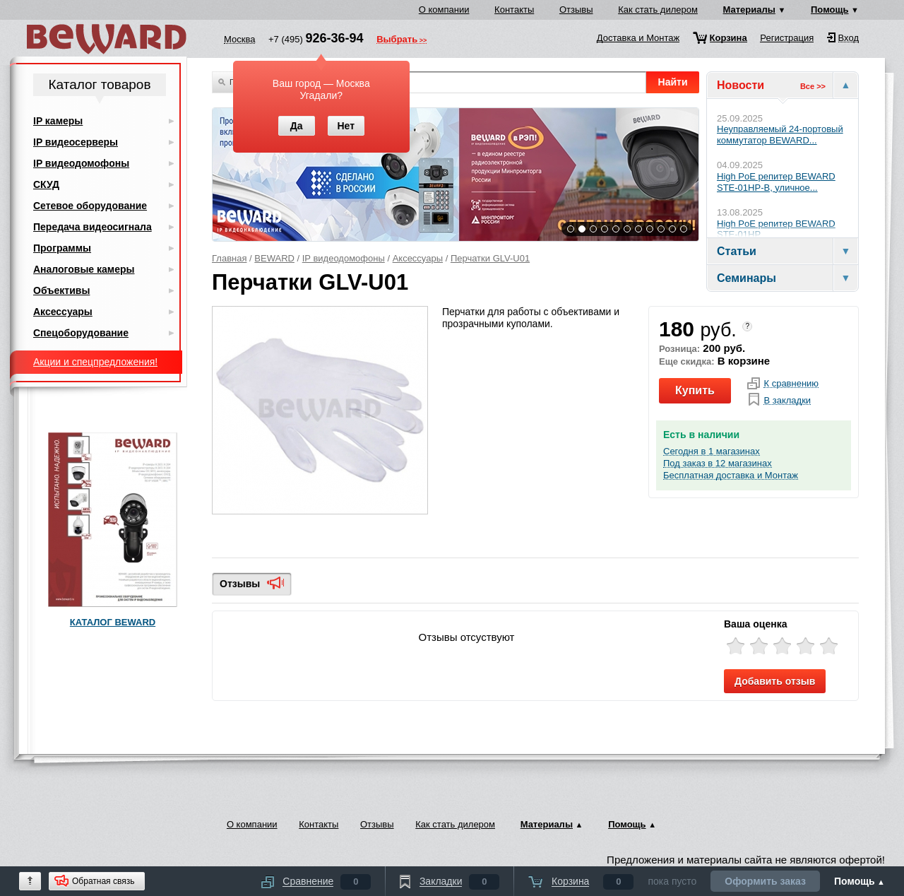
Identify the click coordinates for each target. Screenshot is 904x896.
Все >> (813, 86)
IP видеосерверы (75, 142)
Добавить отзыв (774, 681)
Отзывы (576, 9)
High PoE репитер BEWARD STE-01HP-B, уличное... (776, 182)
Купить (695, 390)
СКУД (46, 184)
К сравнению (791, 383)
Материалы (749, 9)
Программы (62, 248)
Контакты (514, 9)
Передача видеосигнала (92, 226)
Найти (673, 82)
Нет (346, 125)
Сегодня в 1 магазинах (711, 451)
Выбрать (396, 40)
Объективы (61, 290)
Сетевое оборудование (90, 205)
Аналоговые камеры (84, 269)
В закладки (787, 400)
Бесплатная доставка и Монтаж (730, 475)
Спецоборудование (81, 332)
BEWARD (274, 258)
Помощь (829, 9)
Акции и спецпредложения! (95, 361)
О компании (444, 9)
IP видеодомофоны (343, 258)
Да (296, 125)
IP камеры (58, 120)
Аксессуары (418, 258)
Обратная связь (103, 881)
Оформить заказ (765, 881)
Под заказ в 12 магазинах (717, 463)
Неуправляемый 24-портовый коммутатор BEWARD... (780, 135)
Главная (229, 258)
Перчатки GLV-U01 (490, 258)
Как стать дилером (658, 9)
